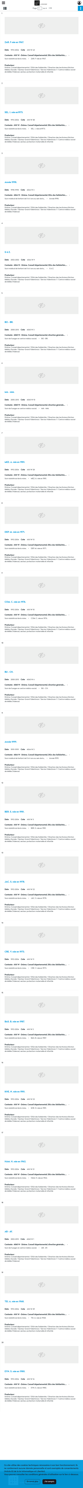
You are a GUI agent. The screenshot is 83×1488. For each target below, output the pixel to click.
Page (35, 8)
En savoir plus (32, 1481)
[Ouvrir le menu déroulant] (3, 3)
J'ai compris (49, 1481)
